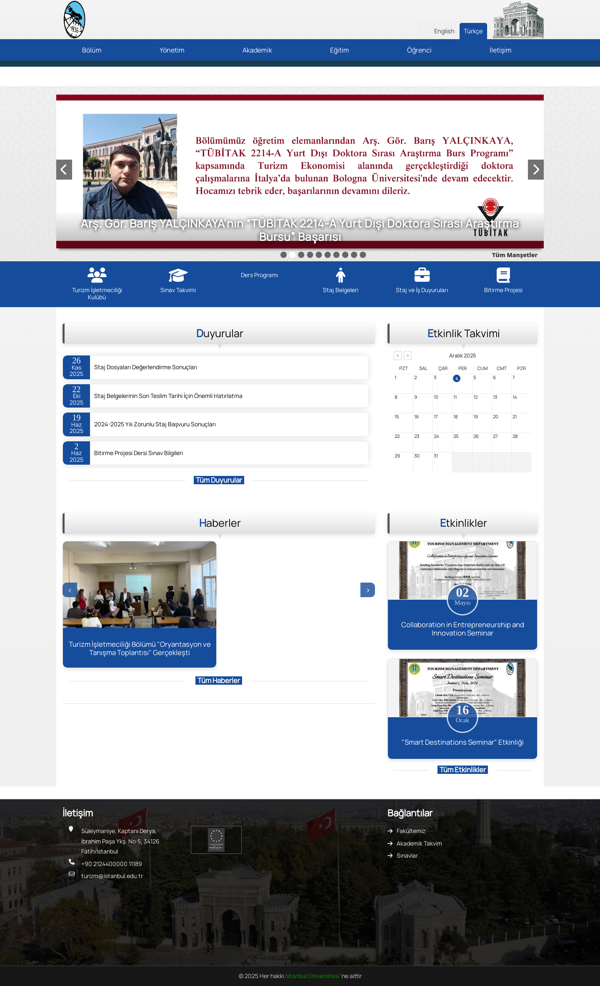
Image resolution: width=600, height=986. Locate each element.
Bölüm (92, 50)
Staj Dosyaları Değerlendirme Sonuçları (145, 367)
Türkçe (473, 31)
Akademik (257, 50)
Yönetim (172, 50)
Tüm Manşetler (515, 255)
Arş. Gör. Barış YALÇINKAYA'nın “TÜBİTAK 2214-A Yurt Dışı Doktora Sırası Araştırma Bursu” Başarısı (300, 230)
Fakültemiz (411, 831)
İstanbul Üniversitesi (312, 976)
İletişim (501, 50)
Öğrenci (419, 50)
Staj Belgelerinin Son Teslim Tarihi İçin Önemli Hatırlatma (168, 396)
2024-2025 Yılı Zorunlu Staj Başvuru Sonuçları (155, 424)
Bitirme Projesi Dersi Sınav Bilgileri (138, 453)
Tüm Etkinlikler (463, 769)
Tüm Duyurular (219, 480)
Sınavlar (407, 855)
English (444, 31)
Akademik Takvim (419, 843)
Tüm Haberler (219, 680)
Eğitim (339, 50)
